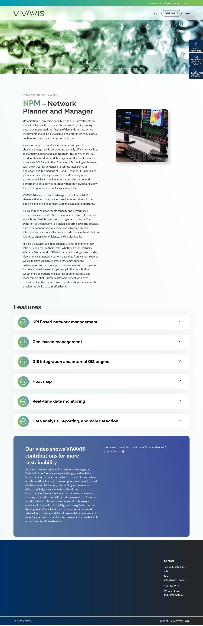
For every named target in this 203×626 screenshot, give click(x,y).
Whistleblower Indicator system (173, 593)
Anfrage (170, 13)
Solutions (30, 68)
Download (154, 3)
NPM (90, 68)
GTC (187, 621)
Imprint (163, 621)
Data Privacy (176, 621)
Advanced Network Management (61, 68)
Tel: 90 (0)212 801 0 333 (175, 569)
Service (166, 3)
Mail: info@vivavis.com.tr (175, 578)
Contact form (171, 586)
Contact (176, 3)
